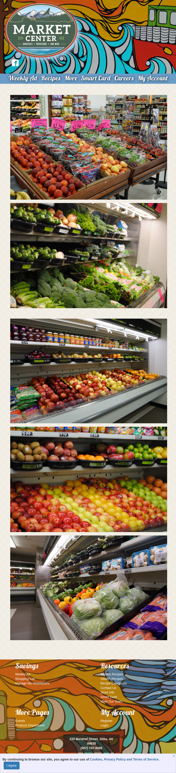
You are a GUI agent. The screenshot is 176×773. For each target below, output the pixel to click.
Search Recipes (112, 679)
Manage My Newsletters (32, 683)
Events (20, 721)
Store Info (107, 692)
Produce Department (30, 725)
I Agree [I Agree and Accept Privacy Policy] (12, 765)
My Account (153, 78)
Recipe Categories (114, 683)
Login (104, 725)
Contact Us (108, 688)
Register (106, 721)
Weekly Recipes (112, 674)
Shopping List (25, 679)
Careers (123, 78)
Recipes (50, 78)
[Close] (174, 756)
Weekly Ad (22, 78)
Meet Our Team (111, 701)
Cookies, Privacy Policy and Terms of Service (124, 759)
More (70, 78)
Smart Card (95, 78)
